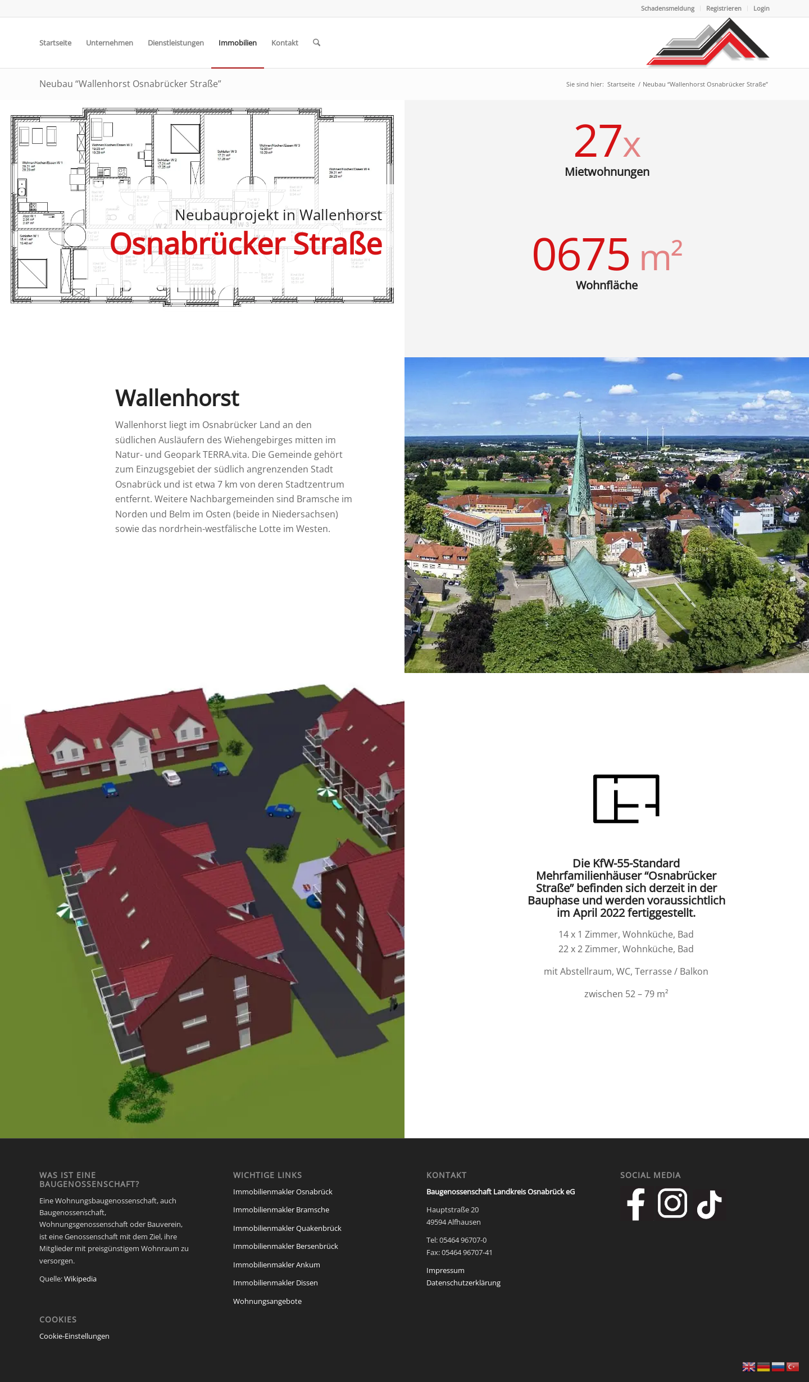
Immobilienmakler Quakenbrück (287, 1228)
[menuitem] (668, 8)
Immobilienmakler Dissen (275, 1283)
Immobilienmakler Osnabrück (283, 1191)
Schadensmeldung (667, 8)
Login (761, 8)
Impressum (445, 1270)
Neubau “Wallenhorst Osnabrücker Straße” (130, 84)
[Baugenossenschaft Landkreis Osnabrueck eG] (708, 42)
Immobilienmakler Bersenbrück (285, 1246)
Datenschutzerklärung (463, 1283)
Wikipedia (80, 1279)
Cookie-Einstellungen (74, 1336)
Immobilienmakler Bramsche (281, 1209)
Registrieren (724, 8)
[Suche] (317, 42)
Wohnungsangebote (267, 1301)
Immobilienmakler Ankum (276, 1265)
